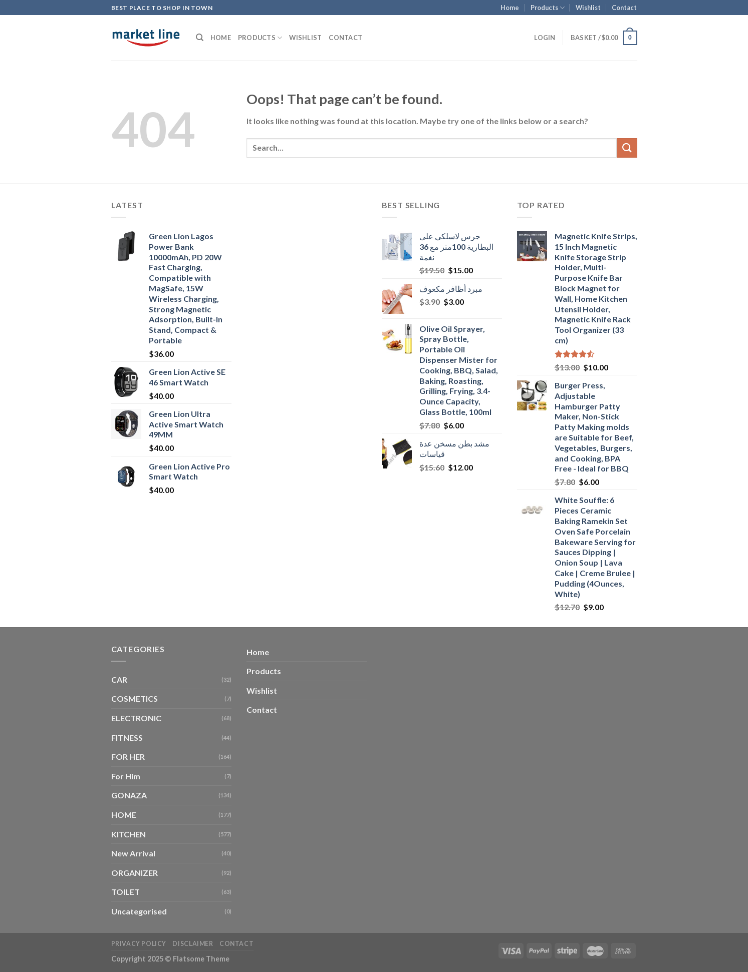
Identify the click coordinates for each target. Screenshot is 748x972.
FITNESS (127, 737)
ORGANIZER (134, 872)
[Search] (199, 37)
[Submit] (627, 148)
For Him (125, 776)
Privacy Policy (139, 943)
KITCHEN (128, 834)
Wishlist (588, 8)
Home (510, 8)
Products (548, 8)
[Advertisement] (306, 349)
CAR (119, 679)
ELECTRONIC (136, 718)
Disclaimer (192, 943)
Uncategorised (139, 911)
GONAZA (129, 795)
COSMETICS (134, 698)
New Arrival (133, 853)
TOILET (125, 891)
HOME (123, 814)
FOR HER (128, 756)
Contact (624, 8)
